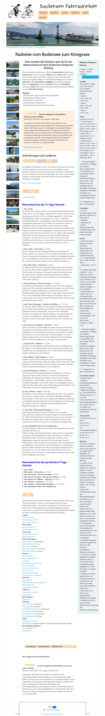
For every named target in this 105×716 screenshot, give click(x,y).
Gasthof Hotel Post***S (30, 535)
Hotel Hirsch (26, 547)
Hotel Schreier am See (29, 523)
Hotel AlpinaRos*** (29, 629)
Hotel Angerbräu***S (29, 559)
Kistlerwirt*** (27, 600)
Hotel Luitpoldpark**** (30, 549)
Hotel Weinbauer (28, 542)
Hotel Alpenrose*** (29, 537)
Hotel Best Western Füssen (31, 544)
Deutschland (29, 48)
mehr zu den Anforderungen (31, 183)
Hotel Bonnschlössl (28, 612)
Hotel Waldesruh (27, 617)
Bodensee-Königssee (40, 48)
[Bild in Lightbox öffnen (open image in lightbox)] (12, 65)
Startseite (43, 17)
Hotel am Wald (27, 580)
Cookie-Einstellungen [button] (51, 710)
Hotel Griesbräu (27, 556)
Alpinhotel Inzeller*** (29, 621)
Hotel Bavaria (27, 631)
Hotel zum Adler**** (29, 527)
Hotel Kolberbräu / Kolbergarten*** (34, 583)
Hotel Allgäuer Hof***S (30, 530)
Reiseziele (43, 13)
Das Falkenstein (27, 624)
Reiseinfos (54, 13)
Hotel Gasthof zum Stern (30, 568)
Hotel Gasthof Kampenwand (31, 609)
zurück (9, 36)
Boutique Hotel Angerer (30, 573)
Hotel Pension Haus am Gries (32, 564)
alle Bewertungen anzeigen (33, 148)
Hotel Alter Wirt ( (28, 605)
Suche (85, 13)
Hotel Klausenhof (28, 566)
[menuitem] (43, 13)
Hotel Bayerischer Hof (29, 614)
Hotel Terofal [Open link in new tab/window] (26, 595)
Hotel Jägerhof (27, 607)
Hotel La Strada (27, 571)
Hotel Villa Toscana (28, 552)
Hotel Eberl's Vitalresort (30, 588)
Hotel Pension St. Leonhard (31, 576)
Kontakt (64, 13)
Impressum (75, 13)
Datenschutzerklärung (49, 714)
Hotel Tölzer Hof (28, 585)
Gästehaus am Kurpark (30, 592)
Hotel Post (25, 561)
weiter (95, 36)
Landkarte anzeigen (28, 197)
